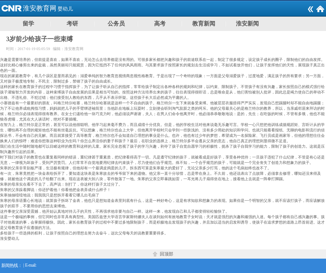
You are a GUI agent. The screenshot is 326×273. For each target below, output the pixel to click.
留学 (28, 23)
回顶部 (166, 254)
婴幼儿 (65, 8)
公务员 (116, 23)
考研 (72, 23)
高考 (160, 23)
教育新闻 (203, 23)
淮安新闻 (247, 23)
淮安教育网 (39, 8)
